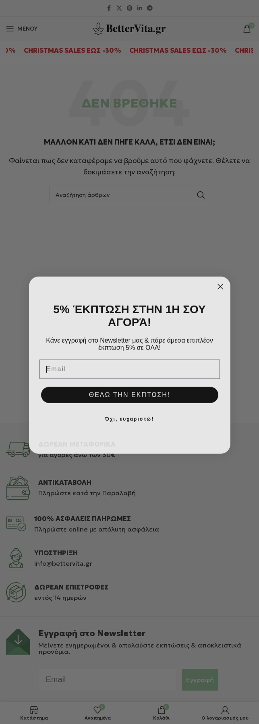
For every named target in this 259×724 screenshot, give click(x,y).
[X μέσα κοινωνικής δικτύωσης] (119, 8)
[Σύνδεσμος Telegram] (150, 8)
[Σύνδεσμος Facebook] (109, 8)
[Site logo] (129, 28)
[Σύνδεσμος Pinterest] (129, 8)
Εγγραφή (200, 680)
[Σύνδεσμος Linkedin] (140, 8)
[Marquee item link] (90, 51)
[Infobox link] (129, 449)
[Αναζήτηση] (129, 195)
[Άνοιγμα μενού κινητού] (21, 29)
